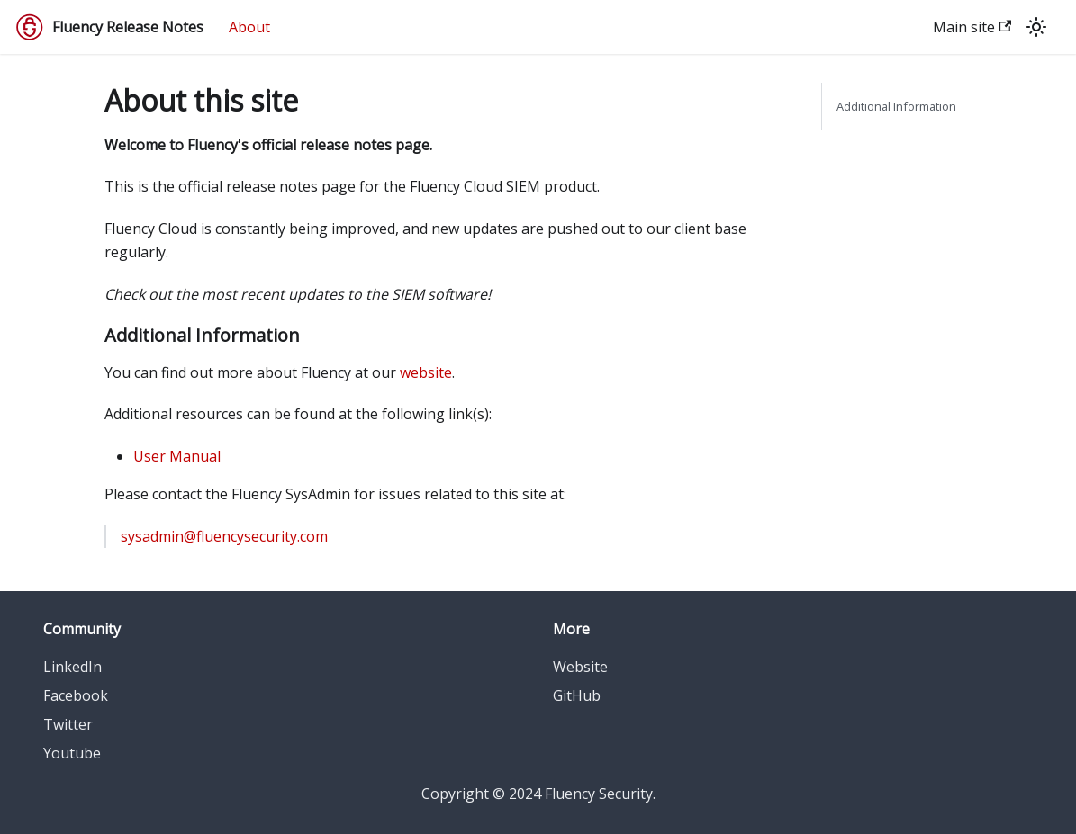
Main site (972, 27)
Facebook (75, 695)
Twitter (68, 724)
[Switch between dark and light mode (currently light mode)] (1036, 27)
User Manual (177, 456)
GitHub (577, 695)
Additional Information (896, 106)
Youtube (72, 753)
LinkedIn (72, 667)
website (426, 372)
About (249, 27)
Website (580, 667)
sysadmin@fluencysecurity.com (224, 536)
